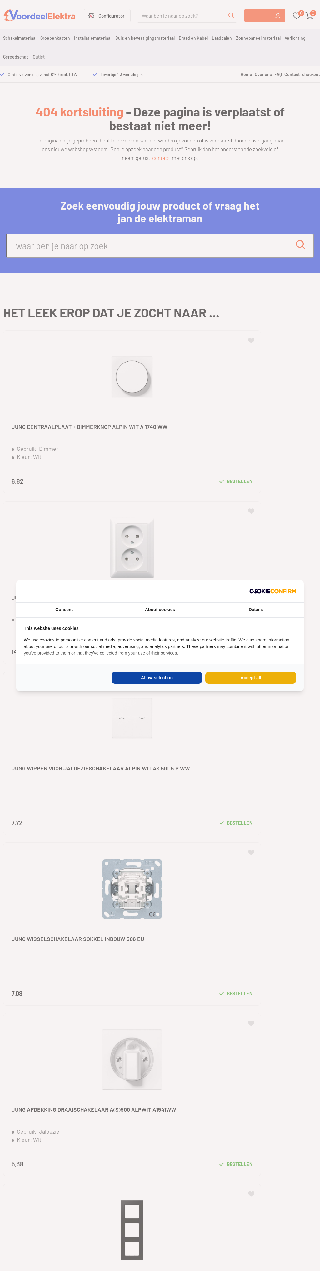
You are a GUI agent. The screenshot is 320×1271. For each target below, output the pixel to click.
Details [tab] (256, 609)
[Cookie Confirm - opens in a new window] (272, 591)
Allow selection (157, 677)
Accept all (251, 677)
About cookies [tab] (160, 609)
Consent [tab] (64, 609)
